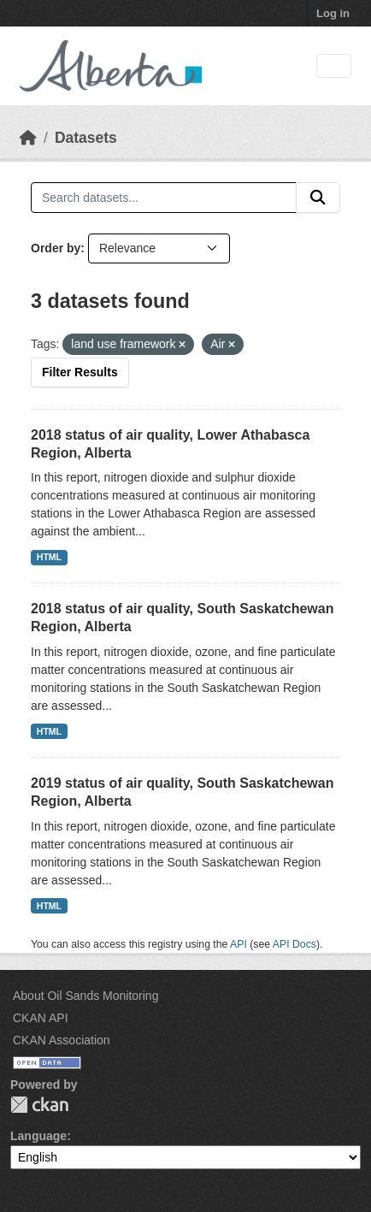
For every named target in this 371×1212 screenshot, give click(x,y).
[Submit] (318, 197)
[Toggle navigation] (333, 66)
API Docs (294, 944)
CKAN (39, 1105)
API (238, 944)
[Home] (28, 137)
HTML (49, 557)
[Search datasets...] (164, 197)
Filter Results (80, 372)
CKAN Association (61, 1040)
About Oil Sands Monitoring (85, 995)
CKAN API (40, 1018)
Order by (55, 248)
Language (38, 1136)
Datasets (86, 137)
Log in (333, 13)
